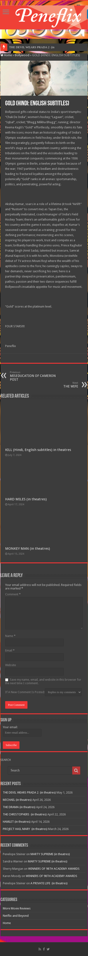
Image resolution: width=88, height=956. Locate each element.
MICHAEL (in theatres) (17, 800)
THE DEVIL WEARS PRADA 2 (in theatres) (29, 792)
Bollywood (22, 55)
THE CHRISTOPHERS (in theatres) (25, 814)
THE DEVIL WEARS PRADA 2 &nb (32, 47)
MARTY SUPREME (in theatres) (50, 854)
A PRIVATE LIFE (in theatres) (49, 883)
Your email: (10, 727)
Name (10, 636)
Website (10, 665)
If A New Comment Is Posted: (43, 692)
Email (10, 650)
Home (6, 55)
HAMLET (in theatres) (17, 821)
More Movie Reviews (17, 908)
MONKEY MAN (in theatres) (27, 548)
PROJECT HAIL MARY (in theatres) (25, 829)
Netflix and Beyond (16, 915)
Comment (13, 594)
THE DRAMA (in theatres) (19, 807)
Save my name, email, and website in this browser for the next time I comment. (43, 681)
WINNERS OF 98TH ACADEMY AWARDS (54, 868)
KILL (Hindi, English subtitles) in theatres (38, 450)
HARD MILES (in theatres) (26, 499)
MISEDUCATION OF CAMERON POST (34, 376)
